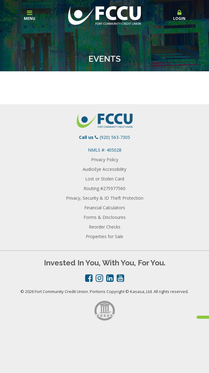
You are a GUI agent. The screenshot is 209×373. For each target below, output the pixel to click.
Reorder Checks (104, 227)
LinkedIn (110, 278)
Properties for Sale (104, 236)
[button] (179, 15)
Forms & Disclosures (105, 217)
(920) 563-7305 (115, 137)
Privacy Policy (104, 159)
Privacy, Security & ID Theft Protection (104, 198)
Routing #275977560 (104, 188)
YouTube (120, 278)
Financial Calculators (104, 208)
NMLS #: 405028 (104, 150)
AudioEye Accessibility (104, 169)
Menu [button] (29, 15)
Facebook (89, 278)
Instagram (99, 278)
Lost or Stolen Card (104, 179)
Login (179, 15)
